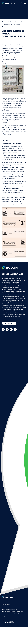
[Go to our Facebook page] (16, 329)
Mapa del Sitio (5, 611)
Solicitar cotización (6, 609)
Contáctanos (9, 323)
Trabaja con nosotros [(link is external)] (6, 616)
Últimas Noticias (18, 22)
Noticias (10, 22)
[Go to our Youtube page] (12, 329)
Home (5, 22)
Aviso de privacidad (6, 613)
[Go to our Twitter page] (7, 329)
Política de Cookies (17, 613)
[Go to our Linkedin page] (3, 329)
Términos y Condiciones (16, 611)
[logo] (6, 3)
